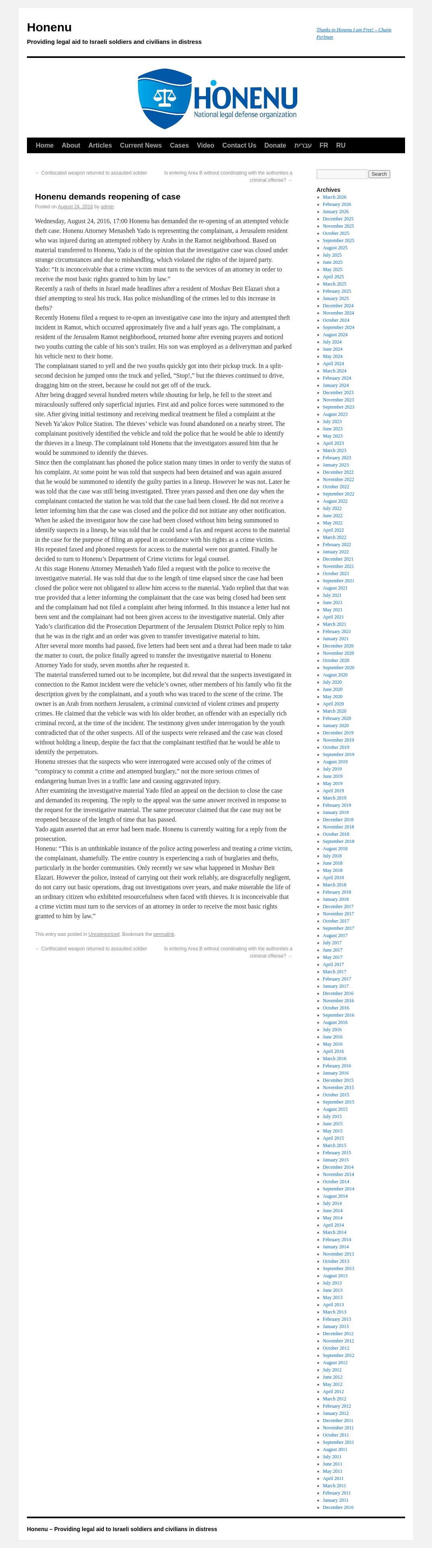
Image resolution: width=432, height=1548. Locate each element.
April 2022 (333, 530)
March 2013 (334, 1312)
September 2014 (338, 1189)
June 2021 (333, 602)
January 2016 (336, 1073)
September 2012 (338, 1355)
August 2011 (335, 1449)
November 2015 (338, 1087)
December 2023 (338, 392)
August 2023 (335, 414)
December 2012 (338, 1333)
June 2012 (333, 1377)
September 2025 (338, 240)
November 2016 (338, 1000)
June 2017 (333, 950)
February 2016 (337, 1066)
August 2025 (335, 248)
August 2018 (335, 848)
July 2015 (332, 1116)
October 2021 (336, 573)
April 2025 (333, 277)
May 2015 (333, 1131)
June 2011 (333, 1464)
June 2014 (333, 1210)
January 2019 (336, 812)
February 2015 (337, 1152)
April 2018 (333, 877)
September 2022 (338, 494)
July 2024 (332, 342)
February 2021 (337, 631)
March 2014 (334, 1232)
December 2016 (338, 993)
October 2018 (336, 834)
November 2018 (338, 827)
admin (107, 207)
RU (341, 145)
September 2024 (338, 327)
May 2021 (333, 610)
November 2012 (338, 1341)
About (71, 145)
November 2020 (338, 653)
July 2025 (332, 255)
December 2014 (338, 1167)
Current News (141, 145)
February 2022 (337, 544)
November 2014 (338, 1174)
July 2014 (332, 1203)
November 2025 (338, 226)
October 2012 (336, 1348)
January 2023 (336, 465)
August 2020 (335, 675)
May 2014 (333, 1218)
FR (324, 145)
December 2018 (338, 819)
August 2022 (335, 501)
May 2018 (333, 870)
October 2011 (336, 1435)
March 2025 (334, 284)
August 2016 (335, 1022)
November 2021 (338, 566)
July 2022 (332, 508)
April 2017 (333, 964)
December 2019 (338, 733)
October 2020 (336, 660)
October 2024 (336, 320)
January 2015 (336, 1160)
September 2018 (338, 841)
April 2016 (333, 1051)
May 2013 (333, 1297)
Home (44, 145)
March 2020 (334, 711)
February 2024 (337, 378)
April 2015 (333, 1138)
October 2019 (336, 747)
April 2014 (333, 1225)
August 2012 (335, 1362)
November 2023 (338, 400)
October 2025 (336, 233)
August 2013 (335, 1276)
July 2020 (332, 682)
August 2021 (335, 588)
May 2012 (333, 1384)
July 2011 (332, 1457)
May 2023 (333, 436)
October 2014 (336, 1181)
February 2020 (337, 718)
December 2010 (338, 1507)
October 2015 (336, 1095)
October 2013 (336, 1261)
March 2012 (334, 1399)
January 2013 (336, 1326)
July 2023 (332, 421)
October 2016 (336, 1008)
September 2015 (338, 1102)
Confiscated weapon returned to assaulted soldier (91, 173)
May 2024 (333, 356)
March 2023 (334, 450)
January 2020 (336, 725)
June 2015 (333, 1124)
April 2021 (333, 617)
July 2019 (332, 769)
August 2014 (335, 1196)
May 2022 (333, 523)
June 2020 (333, 689)
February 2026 (337, 204)
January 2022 (336, 552)
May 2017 (333, 957)
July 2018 (332, 856)
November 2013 (338, 1254)
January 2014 (336, 1247)
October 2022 (336, 486)
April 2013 (333, 1304)
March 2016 (334, 1058)
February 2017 (337, 979)
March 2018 (334, 885)
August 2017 (335, 935)
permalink (163, 934)
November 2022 (338, 479)
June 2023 (333, 429)
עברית (303, 145)
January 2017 (336, 986)
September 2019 (338, 754)
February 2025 (337, 291)
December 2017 (338, 906)
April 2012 (333, 1391)
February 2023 (337, 457)
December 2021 (338, 559)
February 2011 (337, 1493)
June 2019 (333, 776)
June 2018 (333, 863)
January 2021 (336, 638)
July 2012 (332, 1370)
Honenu (168, 35)
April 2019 (333, 791)
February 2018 (337, 892)
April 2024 (333, 363)
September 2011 (338, 1442)
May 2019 (333, 783)
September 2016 (338, 1015)
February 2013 (337, 1319)
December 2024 (338, 305)
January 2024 (336, 385)
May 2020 (333, 696)
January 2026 (336, 211)
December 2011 (338, 1420)
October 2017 (336, 921)
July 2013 (332, 1283)
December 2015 (338, 1080)
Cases (179, 145)
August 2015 (335, 1109)
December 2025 (338, 219)
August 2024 (335, 334)
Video (205, 145)
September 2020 (338, 667)
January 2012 (336, 1413)
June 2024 (333, 349)
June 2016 (333, 1037)
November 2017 (338, 914)
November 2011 (338, 1428)
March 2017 (334, 971)
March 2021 (334, 624)
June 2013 (333, 1290)
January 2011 (336, 1500)
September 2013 (338, 1268)
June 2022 (333, 515)
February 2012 (337, 1406)
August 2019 (335, 762)
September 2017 (338, 928)
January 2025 (336, 298)
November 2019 (338, 740)
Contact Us (239, 145)
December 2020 (338, 646)
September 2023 (338, 407)
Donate (275, 145)
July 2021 (332, 595)
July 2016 (332, 1029)
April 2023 (333, 443)
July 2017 (332, 943)
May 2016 (333, 1044)
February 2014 (337, 1239)
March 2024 (334, 371)
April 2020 (333, 704)
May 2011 (333, 1471)
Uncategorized (103, 934)
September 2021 (338, 581)
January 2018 (336, 899)
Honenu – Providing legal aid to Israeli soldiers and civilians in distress (122, 1529)
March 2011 (334, 1485)
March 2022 (334, 537)
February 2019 (337, 805)
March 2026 (334, 197)
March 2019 (334, 798)
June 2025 (333, 262)
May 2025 (333, 269)
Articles (100, 145)
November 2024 (338, 313)
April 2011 (333, 1478)
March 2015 (334, 1145)
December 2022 (338, 472)
